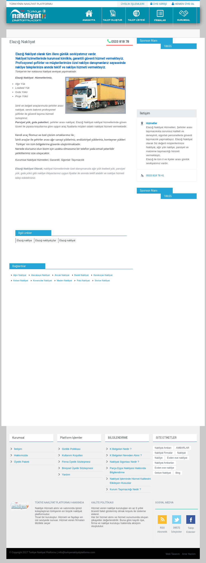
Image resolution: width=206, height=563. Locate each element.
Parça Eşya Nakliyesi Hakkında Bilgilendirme (128, 470)
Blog (177, 472)
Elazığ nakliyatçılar (45, 240)
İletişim (18, 448)
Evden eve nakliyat (177, 457)
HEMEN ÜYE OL (183, 3)
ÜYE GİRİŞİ (158, 3)
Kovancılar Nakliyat (42, 280)
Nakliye (159, 457)
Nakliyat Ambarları (164, 462)
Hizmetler (151, 123)
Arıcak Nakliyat (62, 275)
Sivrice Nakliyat (102, 280)
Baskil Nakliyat (81, 275)
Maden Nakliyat (64, 280)
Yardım (66, 474)
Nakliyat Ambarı (163, 447)
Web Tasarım (173, 554)
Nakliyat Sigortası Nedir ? (124, 461)
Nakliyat (181, 452)
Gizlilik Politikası (71, 448)
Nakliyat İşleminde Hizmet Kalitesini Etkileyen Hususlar (130, 480)
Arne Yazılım (189, 554)
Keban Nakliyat (20, 280)
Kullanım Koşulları (72, 455)
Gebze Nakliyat (163, 472)
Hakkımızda (21, 455)
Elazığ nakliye (24, 240)
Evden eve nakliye (164, 467)
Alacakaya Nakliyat (40, 275)
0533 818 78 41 (155, 175)
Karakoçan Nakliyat (103, 275)
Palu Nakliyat (83, 280)
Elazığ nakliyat (67, 240)
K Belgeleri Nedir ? (120, 448)
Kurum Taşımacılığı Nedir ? (125, 489)
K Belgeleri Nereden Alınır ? (126, 455)
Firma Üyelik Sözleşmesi (76, 461)
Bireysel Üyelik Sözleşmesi (77, 468)
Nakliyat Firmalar (164, 452)
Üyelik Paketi (21, 461)
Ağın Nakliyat (19, 275)
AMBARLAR (182, 447)
